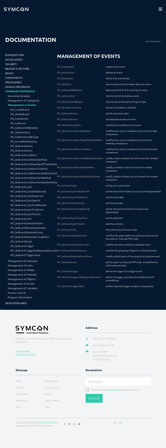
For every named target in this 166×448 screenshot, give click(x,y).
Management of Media (21, 269)
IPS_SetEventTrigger (22, 245)
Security (11, 64)
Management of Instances (23, 260)
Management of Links (20, 265)
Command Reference (20, 91)
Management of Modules (22, 274)
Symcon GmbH (45, 422)
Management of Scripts (21, 283)
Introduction (14, 55)
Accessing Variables (19, 95)
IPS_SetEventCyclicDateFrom (26, 195)
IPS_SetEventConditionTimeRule (29, 168)
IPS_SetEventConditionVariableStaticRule (33, 182)
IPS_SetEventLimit (20, 218)
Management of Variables (22, 288)
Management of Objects (22, 279)
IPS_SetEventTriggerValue (25, 255)
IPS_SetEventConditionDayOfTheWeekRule (33, 164)
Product (20, 387)
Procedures (13, 82)
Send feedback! (153, 41)
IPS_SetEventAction (21, 145)
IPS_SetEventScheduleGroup (26, 232)
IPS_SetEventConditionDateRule (28, 159)
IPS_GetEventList (20, 132)
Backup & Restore (17, 68)
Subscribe (94, 398)
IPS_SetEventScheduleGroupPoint (29, 236)
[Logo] (16, 9)
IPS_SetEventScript (21, 241)
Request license (25, 354)
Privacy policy (52, 387)
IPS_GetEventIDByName (24, 127)
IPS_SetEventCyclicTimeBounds (28, 205)
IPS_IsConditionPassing (23, 141)
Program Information (20, 297)
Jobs (47, 407)
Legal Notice (51, 381)
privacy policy (113, 389)
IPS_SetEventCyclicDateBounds (28, 191)
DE (114, 422)
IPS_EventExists (19, 118)
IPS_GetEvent (18, 123)
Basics (9, 73)
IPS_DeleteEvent (20, 114)
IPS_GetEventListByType (24, 136)
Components (14, 77)
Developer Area (16, 303)
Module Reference (17, 86)
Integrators (21, 400)
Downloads (22, 394)
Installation (14, 59)
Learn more (23, 351)
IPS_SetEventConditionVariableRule (30, 177)
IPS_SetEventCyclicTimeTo (25, 214)
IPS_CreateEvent (20, 109)
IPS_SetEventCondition (23, 155)
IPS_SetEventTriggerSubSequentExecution (33, 250)
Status (48, 394)
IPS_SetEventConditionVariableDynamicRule (33, 173)
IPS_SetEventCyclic (21, 186)
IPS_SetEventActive (21, 150)
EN (121, 422)
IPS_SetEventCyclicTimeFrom (27, 209)
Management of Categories (23, 100)
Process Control (17, 292)
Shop (18, 407)
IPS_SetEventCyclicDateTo (25, 200)
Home (19, 381)
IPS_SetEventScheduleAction (26, 223)
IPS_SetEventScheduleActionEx (28, 227)
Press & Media (52, 400)
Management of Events (22, 105)
